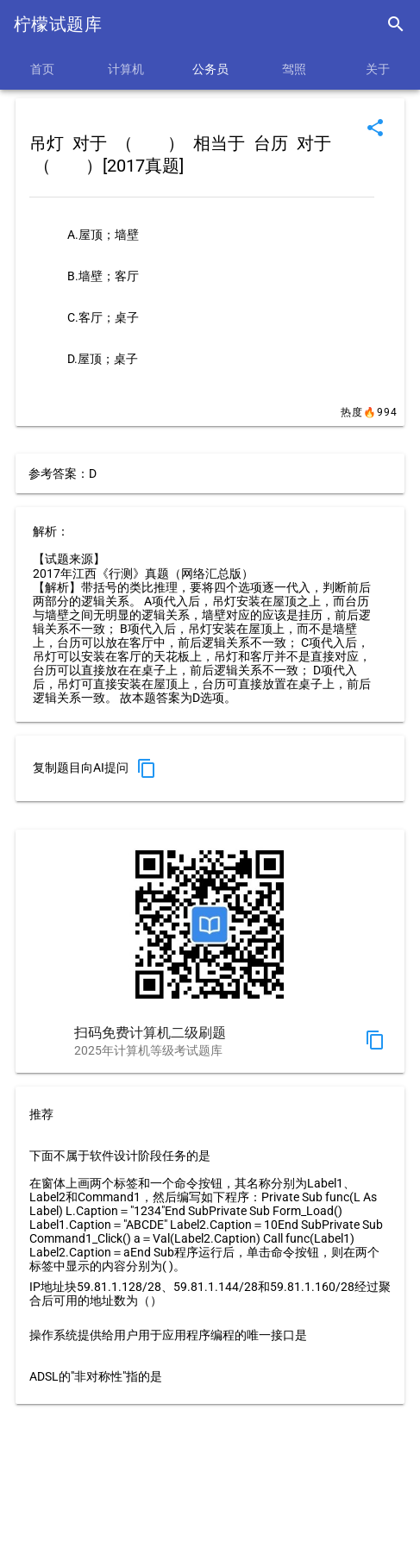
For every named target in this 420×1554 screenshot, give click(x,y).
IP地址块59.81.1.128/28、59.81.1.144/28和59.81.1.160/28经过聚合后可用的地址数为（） (210, 1293)
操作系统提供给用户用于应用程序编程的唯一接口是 (168, 1335)
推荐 (41, 1114)
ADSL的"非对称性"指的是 (95, 1376)
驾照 (294, 69)
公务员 (210, 69)
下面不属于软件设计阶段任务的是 (119, 1155)
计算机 (126, 69)
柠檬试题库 (58, 24)
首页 (42, 69)
